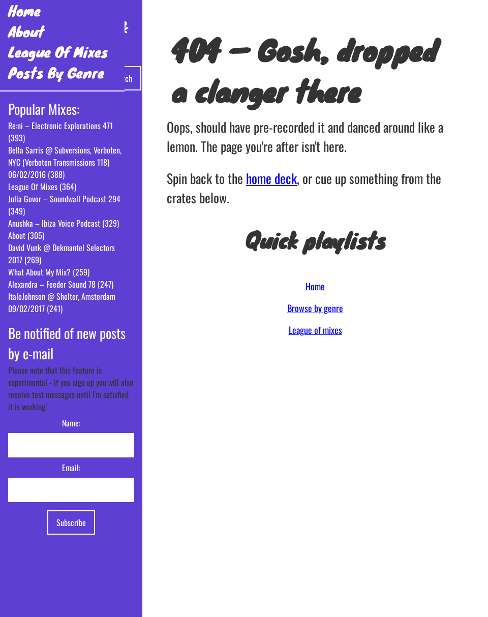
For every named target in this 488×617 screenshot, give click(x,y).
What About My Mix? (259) (48, 272)
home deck (271, 178)
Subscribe (71, 522)
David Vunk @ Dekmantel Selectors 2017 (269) (61, 253)
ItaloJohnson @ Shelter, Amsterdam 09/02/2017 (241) (61, 302)
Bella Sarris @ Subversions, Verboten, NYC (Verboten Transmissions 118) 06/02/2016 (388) (64, 162)
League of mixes (315, 329)
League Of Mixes (58, 51)
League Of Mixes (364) (42, 186)
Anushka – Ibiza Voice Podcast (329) (63, 223)
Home (24, 10)
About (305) (26, 235)
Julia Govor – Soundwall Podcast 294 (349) (64, 205)
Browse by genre (315, 308)
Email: (71, 467)
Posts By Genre (56, 72)
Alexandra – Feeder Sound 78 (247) (60, 284)
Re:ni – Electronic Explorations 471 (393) (60, 131)
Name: (71, 423)
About (26, 31)
